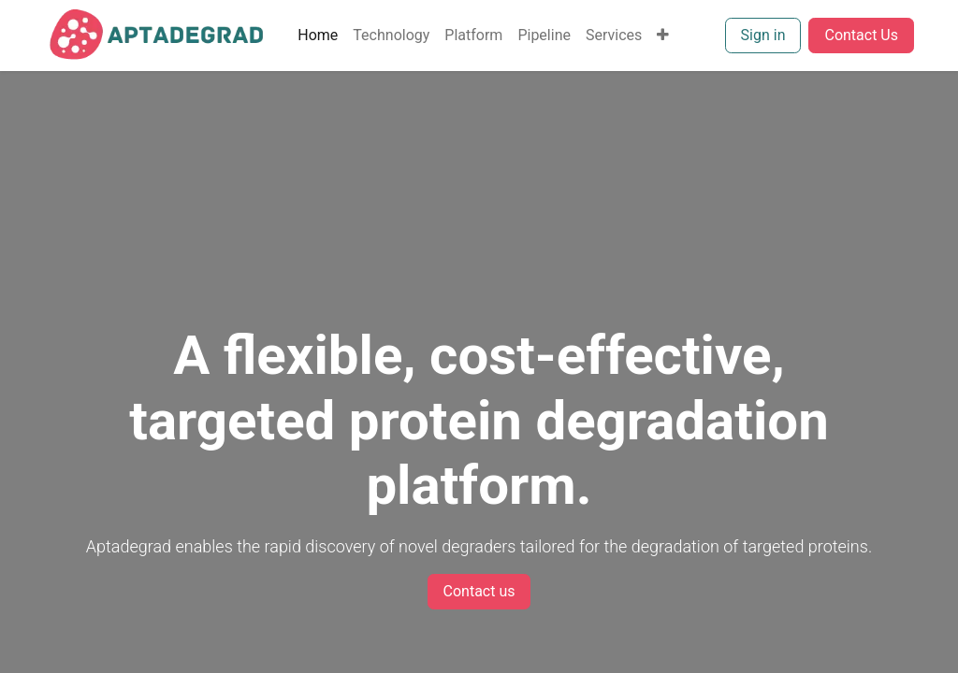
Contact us (479, 591)
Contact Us (861, 35)
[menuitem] (317, 35)
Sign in (763, 35)
